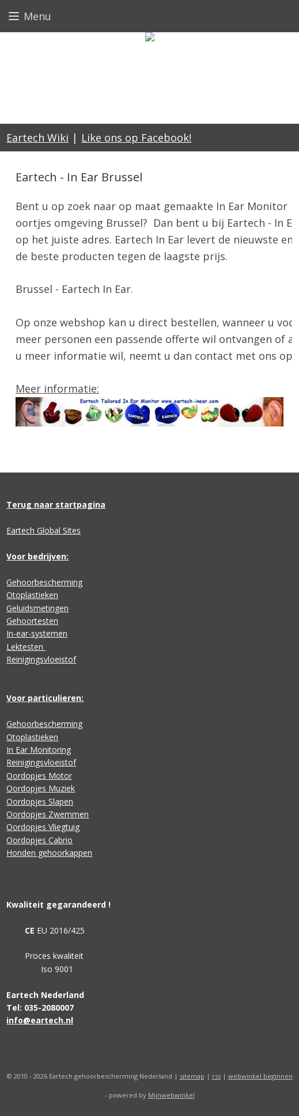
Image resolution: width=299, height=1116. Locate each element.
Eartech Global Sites (43, 530)
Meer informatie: (57, 388)
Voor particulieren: (45, 697)
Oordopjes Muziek (40, 788)
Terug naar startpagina (55, 504)
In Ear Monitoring (38, 749)
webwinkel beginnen (260, 1076)
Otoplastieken (32, 594)
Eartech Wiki (37, 137)
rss (216, 1076)
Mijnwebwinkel (171, 1095)
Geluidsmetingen (37, 608)
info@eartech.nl (39, 1020)
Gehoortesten (32, 620)
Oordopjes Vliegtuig (43, 826)
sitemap (192, 1076)
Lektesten (26, 646)
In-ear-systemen (36, 633)
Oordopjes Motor (39, 775)
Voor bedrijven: (37, 556)
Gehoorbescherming (44, 582)
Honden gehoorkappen (49, 852)
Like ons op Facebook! (136, 137)
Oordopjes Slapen (39, 801)
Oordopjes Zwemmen (47, 814)
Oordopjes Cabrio (39, 840)
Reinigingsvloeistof (41, 659)
